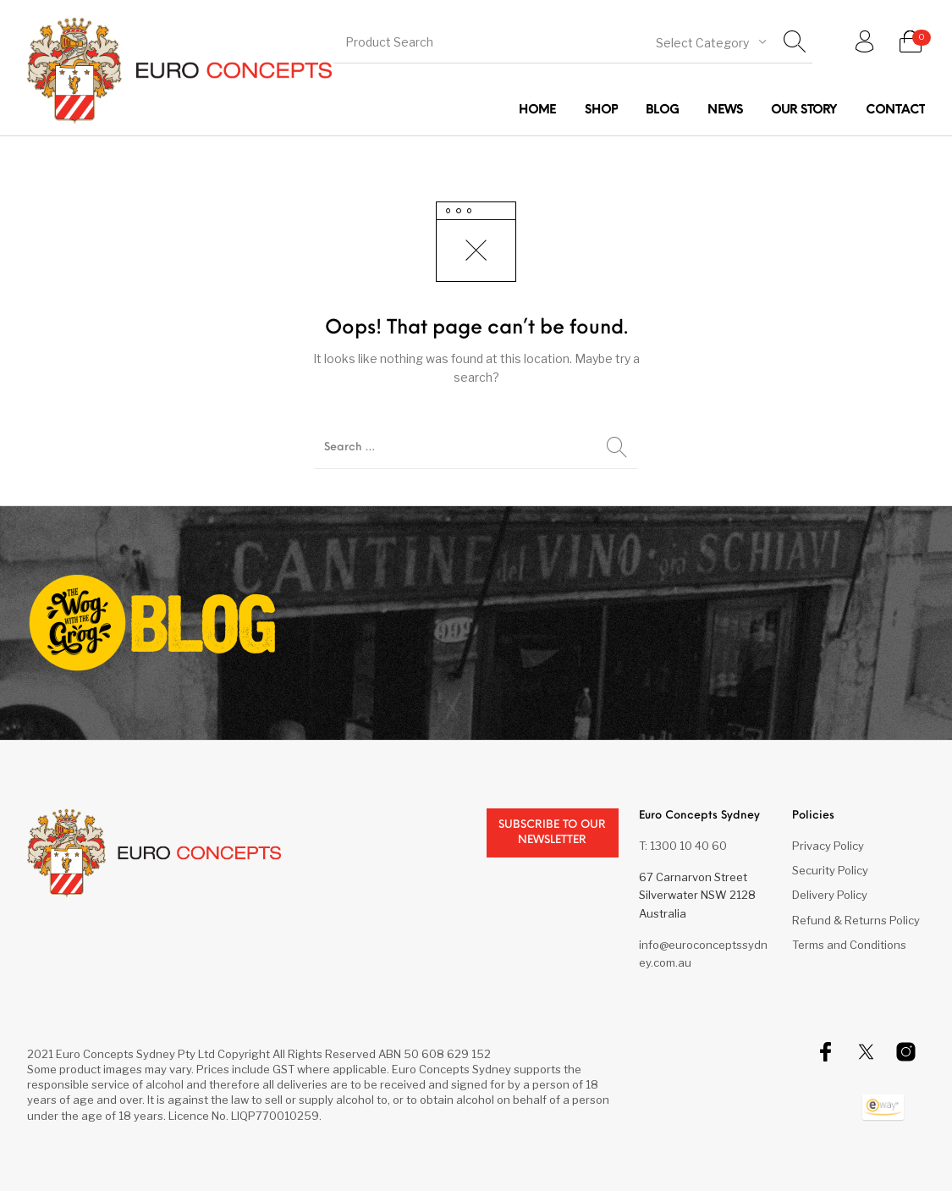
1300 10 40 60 (688, 845)
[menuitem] (537, 110)
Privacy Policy (828, 845)
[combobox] (711, 42)
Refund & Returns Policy (856, 920)
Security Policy (830, 870)
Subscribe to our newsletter (552, 832)
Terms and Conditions (849, 944)
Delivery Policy (829, 895)
